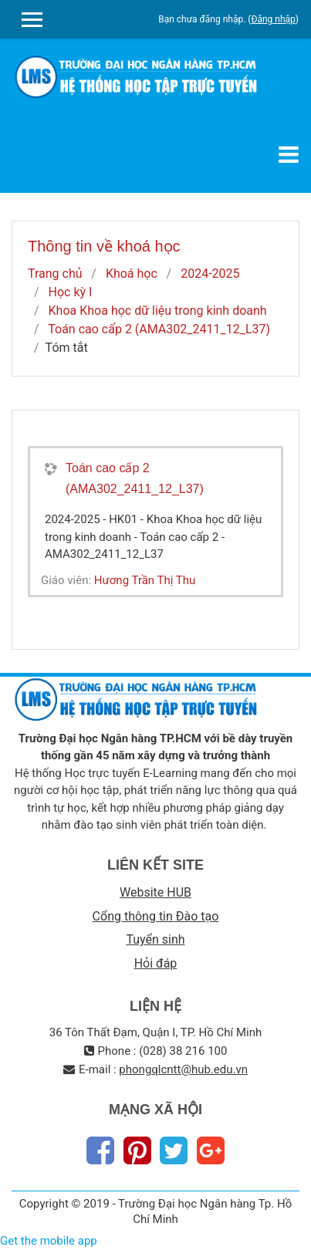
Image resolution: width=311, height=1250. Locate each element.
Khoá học (131, 273)
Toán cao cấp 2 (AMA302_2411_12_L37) (159, 329)
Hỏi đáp (155, 963)
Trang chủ (55, 273)
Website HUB (155, 892)
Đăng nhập (273, 19)
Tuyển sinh (155, 939)
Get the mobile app (48, 1241)
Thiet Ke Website (296, 1231)
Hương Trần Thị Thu (145, 580)
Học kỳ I (71, 292)
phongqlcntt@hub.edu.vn (183, 1069)
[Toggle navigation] (288, 154)
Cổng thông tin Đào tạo (156, 916)
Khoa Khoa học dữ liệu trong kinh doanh (158, 310)
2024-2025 (210, 273)
